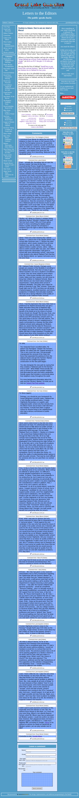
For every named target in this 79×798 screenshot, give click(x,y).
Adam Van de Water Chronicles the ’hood (8, 173)
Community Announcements (9, 45)
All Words (68, 106)
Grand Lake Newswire (7, 30)
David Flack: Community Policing (8, 76)
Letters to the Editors (39, 13)
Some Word (69, 108)
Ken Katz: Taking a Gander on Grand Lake (9, 129)
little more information (69, 74)
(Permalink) (49, 114)
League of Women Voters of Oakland (9, 123)
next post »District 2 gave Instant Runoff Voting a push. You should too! (47, 119)
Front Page (7, 27)
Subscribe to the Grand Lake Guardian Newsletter (68, 82)
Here (47, 722)
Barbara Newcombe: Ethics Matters (8, 145)
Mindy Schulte (8, 161)
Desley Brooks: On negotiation (9, 65)
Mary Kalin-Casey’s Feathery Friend (9, 112)
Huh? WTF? (67, 136)
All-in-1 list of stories (8, 49)
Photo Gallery (8, 42)
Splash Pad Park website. (35, 383)
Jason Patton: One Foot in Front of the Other (9, 150)
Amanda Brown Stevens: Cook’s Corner (9, 164)
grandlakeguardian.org (72, 22)
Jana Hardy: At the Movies (9, 97)
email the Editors (69, 46)
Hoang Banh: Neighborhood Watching (8, 60)
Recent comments (9, 52)
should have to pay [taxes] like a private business (35, 67)
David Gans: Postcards (7, 81)
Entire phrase (69, 110)
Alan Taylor (7, 169)
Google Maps (37, 736)
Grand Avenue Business (8, 93)
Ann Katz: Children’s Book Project (8, 117)
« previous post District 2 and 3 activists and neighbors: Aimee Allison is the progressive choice (28, 120)
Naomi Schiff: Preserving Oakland (8, 156)
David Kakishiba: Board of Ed (9, 107)
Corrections (7, 35)
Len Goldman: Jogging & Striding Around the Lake (9, 87)
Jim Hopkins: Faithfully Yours (7, 102)
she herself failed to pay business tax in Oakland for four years (36, 69)
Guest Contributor (26, 114)
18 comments (49, 116)
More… (62, 93)
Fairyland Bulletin (9, 73)
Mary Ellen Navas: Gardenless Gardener (7, 138)
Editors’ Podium (8, 33)
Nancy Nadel (7, 133)
